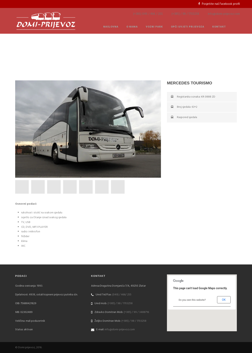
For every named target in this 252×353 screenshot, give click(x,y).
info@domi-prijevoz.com (224, 14)
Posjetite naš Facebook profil (221, 4)
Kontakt (219, 27)
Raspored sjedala (187, 117)
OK (224, 299)
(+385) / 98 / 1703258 (185, 14)
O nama (132, 27)
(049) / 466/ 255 (121, 294)
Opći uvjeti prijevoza (187, 27)
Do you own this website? (192, 300)
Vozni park (154, 27)
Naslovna (110, 27)
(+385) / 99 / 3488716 (136, 312)
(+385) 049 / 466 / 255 (148, 14)
